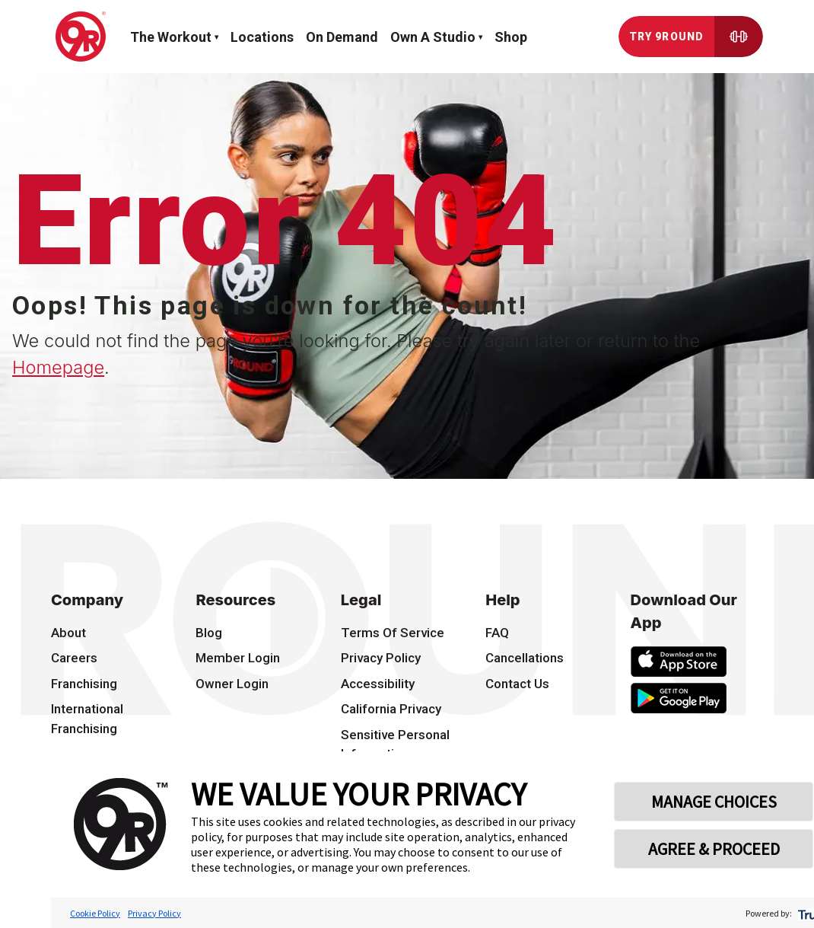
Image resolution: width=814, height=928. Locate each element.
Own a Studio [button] (432, 37)
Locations (262, 37)
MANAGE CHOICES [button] (714, 801)
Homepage (58, 367)
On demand (342, 37)
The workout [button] (170, 37)
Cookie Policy (95, 913)
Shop (510, 37)
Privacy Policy (154, 913)
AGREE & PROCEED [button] (714, 848)
